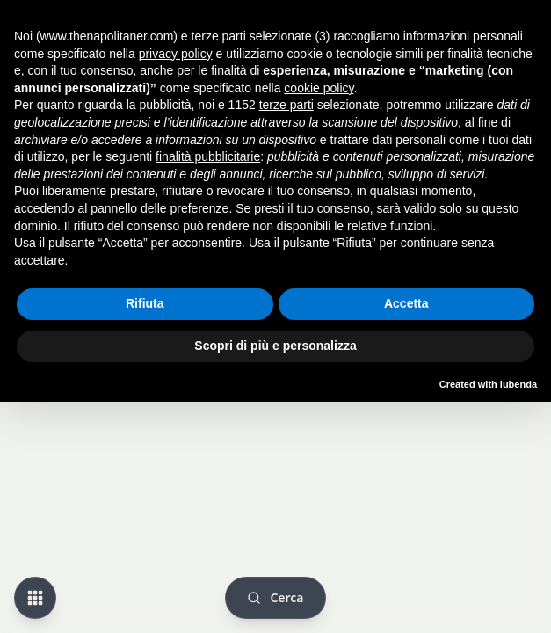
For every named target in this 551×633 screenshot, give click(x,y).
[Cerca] (275, 598)
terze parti (286, 105)
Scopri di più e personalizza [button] (275, 345)
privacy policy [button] (176, 54)
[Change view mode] (35, 598)
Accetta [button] (406, 303)
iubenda (518, 384)
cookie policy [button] (318, 88)
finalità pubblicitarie (208, 156)
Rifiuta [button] (145, 303)
